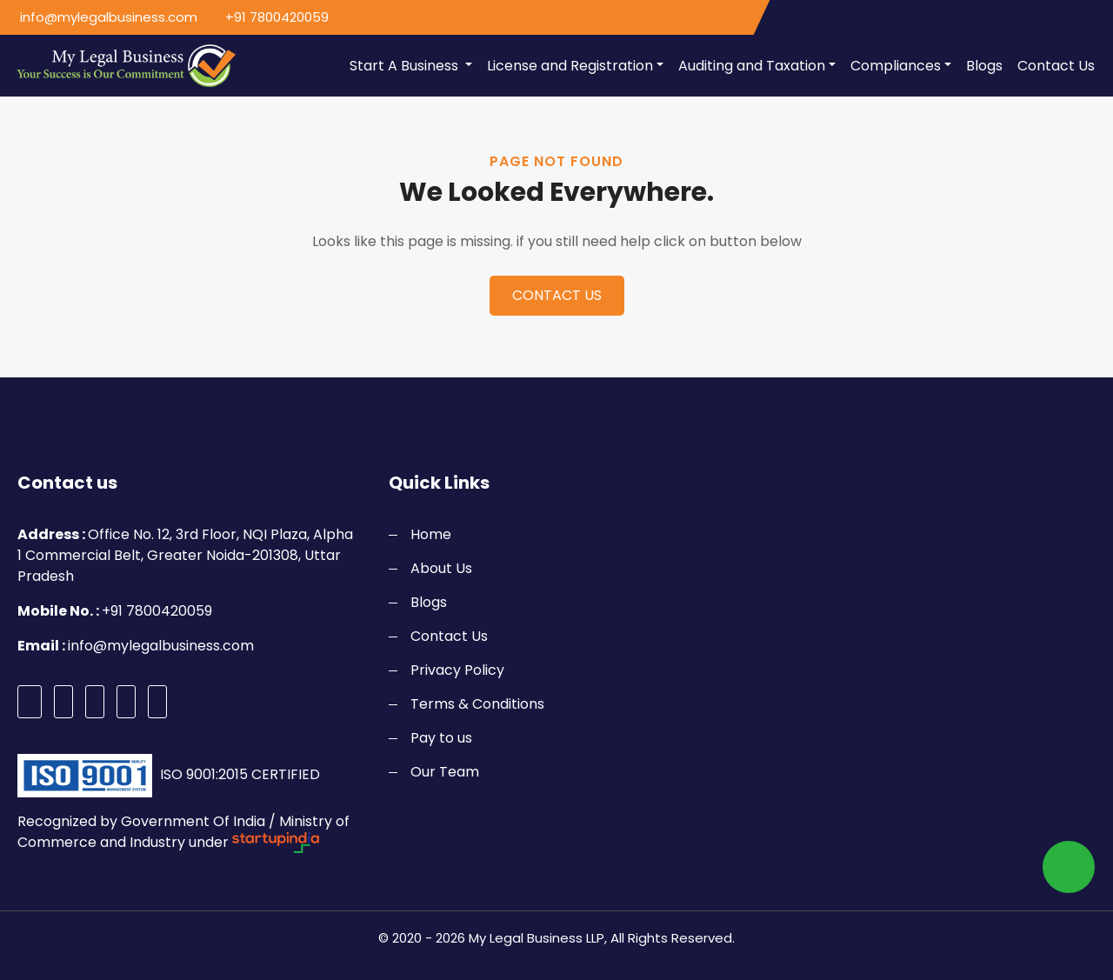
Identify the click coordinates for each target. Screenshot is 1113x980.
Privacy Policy (457, 670)
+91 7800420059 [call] (277, 17)
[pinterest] (126, 701)
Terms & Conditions (477, 704)
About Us (441, 568)
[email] (105, 18)
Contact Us (1056, 66)
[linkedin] (157, 701)
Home (430, 534)
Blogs (984, 66)
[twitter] (63, 701)
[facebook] (29, 701)
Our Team (444, 772)
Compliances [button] (895, 66)
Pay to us (441, 738)
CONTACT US (557, 295)
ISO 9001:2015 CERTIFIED (238, 774)
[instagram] (94, 701)
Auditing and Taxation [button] (751, 66)
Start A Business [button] (406, 66)
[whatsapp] (1069, 867)
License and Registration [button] (570, 66)
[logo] (120, 65)
